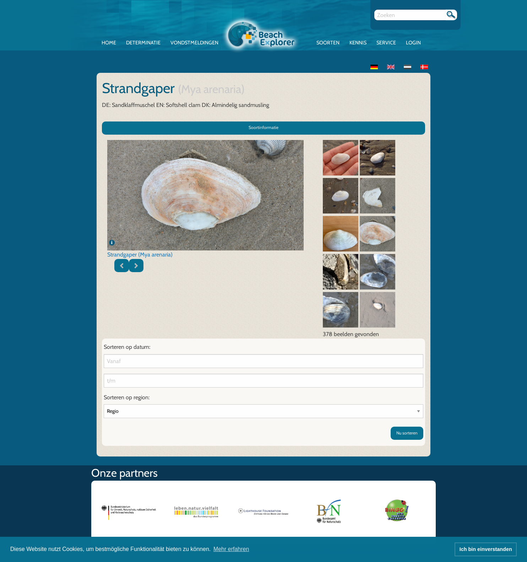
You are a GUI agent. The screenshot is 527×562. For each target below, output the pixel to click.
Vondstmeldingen (194, 42)
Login (413, 42)
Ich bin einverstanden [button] (486, 549)
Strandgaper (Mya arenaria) (140, 254)
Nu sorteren (407, 433)
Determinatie (143, 42)
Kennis (357, 42)
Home (109, 42)
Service (386, 42)
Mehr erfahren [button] (231, 549)
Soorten (327, 42)
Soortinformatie (263, 127)
